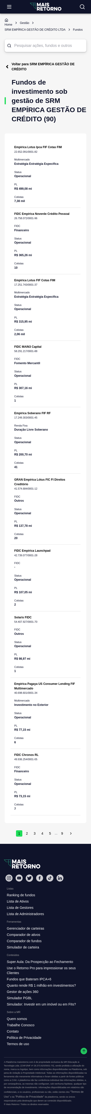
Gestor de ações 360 (22, 992)
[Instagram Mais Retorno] (9, 878)
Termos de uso (18, 1044)
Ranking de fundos (21, 895)
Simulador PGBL (19, 998)
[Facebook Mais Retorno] (39, 878)
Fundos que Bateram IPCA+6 (29, 979)
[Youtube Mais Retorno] (19, 878)
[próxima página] (71, 833)
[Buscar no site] (82, 7)
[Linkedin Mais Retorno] (60, 878)
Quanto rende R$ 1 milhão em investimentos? (41, 985)
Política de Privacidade (24, 1038)
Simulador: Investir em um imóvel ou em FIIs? (41, 1004)
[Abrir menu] (9, 7)
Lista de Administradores (25, 914)
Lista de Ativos (18, 901)
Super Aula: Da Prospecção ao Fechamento (40, 962)
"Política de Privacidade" (29, 1096)
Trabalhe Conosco (20, 1025)
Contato (13, 1031)
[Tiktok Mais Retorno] (49, 878)
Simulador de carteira (23, 947)
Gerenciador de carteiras (25, 928)
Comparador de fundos (24, 941)
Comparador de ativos (23, 935)
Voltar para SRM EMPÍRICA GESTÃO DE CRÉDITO (40, 66)
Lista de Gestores (20, 908)
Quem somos (17, 1019)
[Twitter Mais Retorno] (29, 878)
